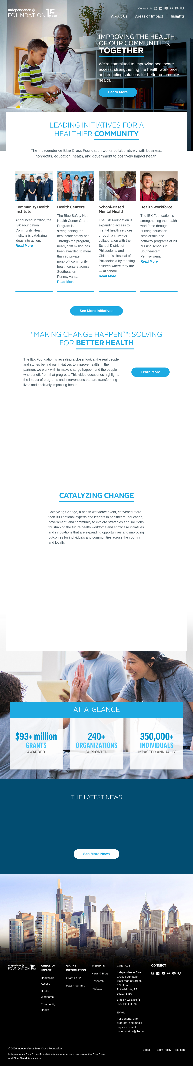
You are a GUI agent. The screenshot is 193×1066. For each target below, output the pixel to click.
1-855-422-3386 (127, 999)
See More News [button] (96, 854)
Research (98, 981)
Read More (24, 246)
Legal (146, 1049)
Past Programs (75, 985)
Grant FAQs (73, 978)
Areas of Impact (149, 16)
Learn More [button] (118, 92)
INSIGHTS (98, 965)
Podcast (97, 988)
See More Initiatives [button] (96, 311)
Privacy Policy (162, 1049)
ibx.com (180, 1049)
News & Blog (100, 973)
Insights (178, 16)
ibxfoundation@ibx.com (131, 1031)
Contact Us (145, 8)
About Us (119, 16)
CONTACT (123, 965)
